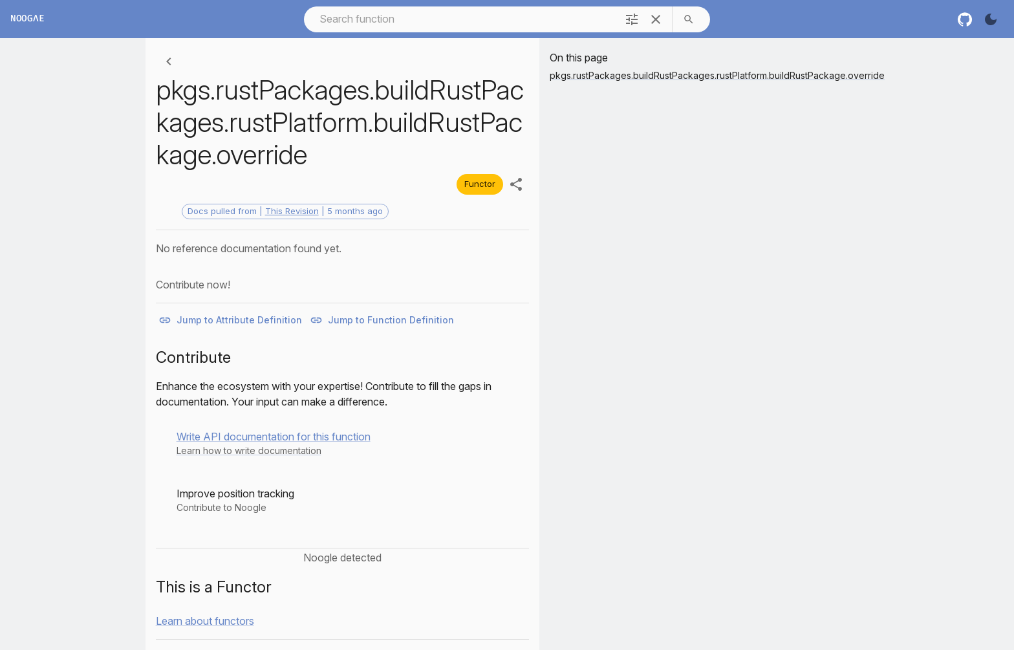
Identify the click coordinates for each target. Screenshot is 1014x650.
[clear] (656, 19)
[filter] (632, 19)
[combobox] (459, 19)
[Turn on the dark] (991, 19)
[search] (689, 19)
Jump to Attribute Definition (231, 320)
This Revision (292, 211)
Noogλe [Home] (27, 19)
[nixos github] (965, 19)
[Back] (169, 61)
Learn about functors (205, 620)
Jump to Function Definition (383, 320)
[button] (273, 443)
